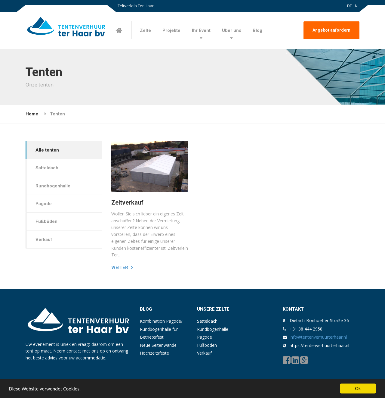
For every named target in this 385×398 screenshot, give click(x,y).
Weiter (119, 267)
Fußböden (46, 221)
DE (349, 5)
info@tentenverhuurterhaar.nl (318, 337)
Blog (257, 30)
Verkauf (43, 239)
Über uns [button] (231, 30)
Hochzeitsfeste (154, 353)
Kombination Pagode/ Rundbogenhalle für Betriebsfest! (161, 329)
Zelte (145, 30)
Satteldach (46, 168)
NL (357, 5)
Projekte (171, 30)
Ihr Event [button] (201, 30)
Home (32, 114)
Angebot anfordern (331, 30)
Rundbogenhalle (52, 186)
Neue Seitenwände (158, 345)
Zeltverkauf (127, 202)
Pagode (43, 203)
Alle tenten (47, 150)
